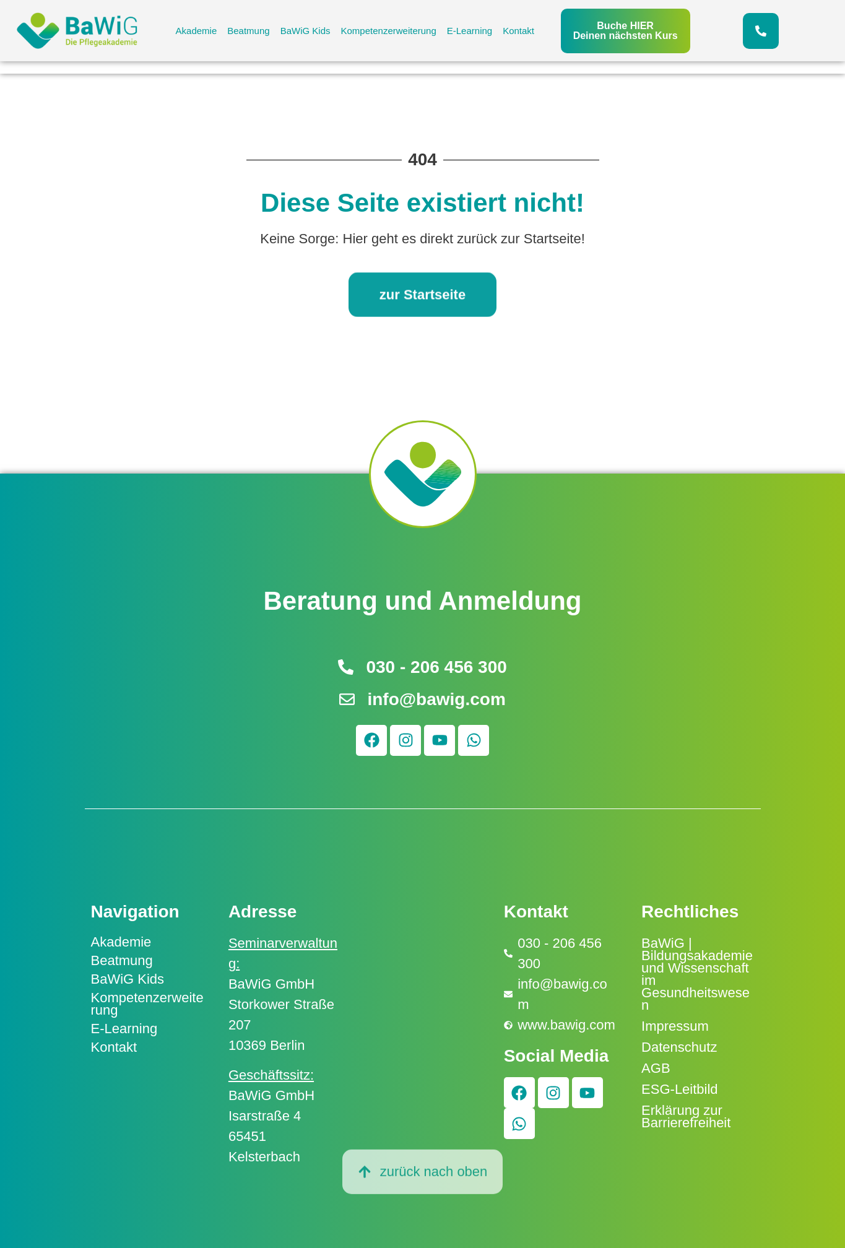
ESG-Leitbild (679, 1089)
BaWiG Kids (305, 30)
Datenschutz (679, 1047)
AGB (655, 1068)
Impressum (675, 1026)
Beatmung (248, 30)
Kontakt (518, 30)
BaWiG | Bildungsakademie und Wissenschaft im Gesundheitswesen (697, 974)
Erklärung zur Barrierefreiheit (685, 1116)
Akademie (196, 30)
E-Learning (469, 30)
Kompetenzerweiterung (388, 30)
